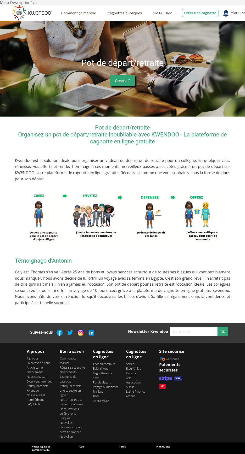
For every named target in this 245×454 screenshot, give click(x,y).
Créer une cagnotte (200, 13)
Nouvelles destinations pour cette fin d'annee (71, 427)
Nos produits (68, 372)
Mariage (98, 391)
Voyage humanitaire (106, 387)
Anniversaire (101, 401)
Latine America (135, 391)
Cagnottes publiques (124, 13)
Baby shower (101, 368)
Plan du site (163, 446)
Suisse (130, 387)
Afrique (130, 396)
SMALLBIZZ (162, 13)
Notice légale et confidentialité (41, 448)
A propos (33, 358)
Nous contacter (37, 377)
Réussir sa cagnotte (72, 368)
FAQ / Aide (33, 404)
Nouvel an (66, 437)
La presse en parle (38, 363)
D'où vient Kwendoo (40, 381)
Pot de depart (102, 382)
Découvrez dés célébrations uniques (69, 413)
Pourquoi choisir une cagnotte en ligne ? (70, 390)
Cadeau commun (104, 364)
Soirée (130, 364)
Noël (96, 396)
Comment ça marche (78, 13)
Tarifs (122, 446)
